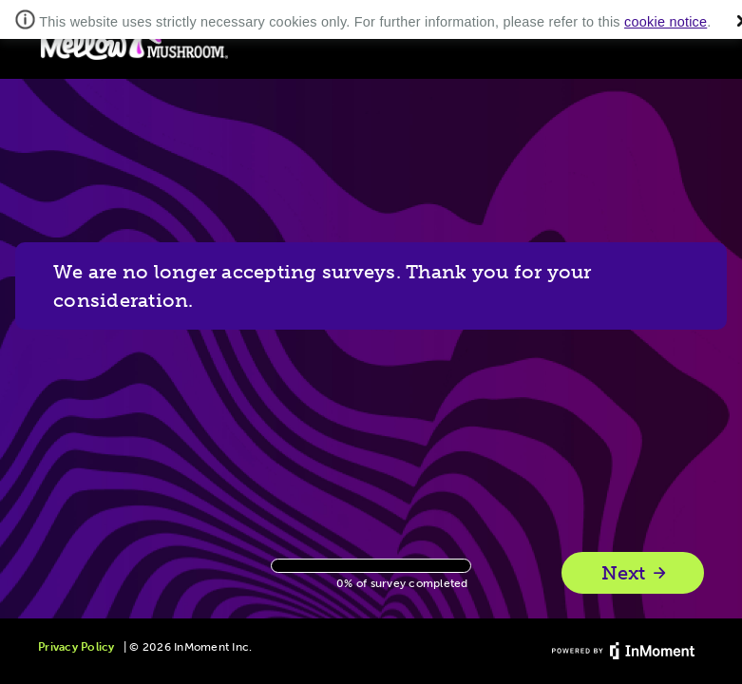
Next (635, 573)
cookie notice (665, 21)
